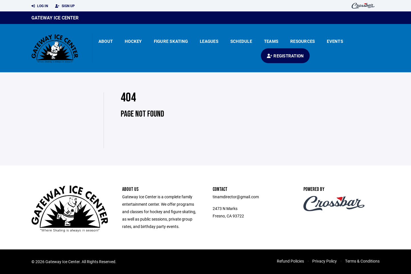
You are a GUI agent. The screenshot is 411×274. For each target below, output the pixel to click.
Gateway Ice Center (54, 18)
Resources (302, 41)
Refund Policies (290, 261)
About (105, 41)
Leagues (209, 41)
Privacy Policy (324, 261)
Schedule (241, 41)
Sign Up (65, 6)
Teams (271, 41)
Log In (39, 6)
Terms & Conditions (362, 261)
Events (335, 41)
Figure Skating (171, 41)
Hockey (133, 41)
